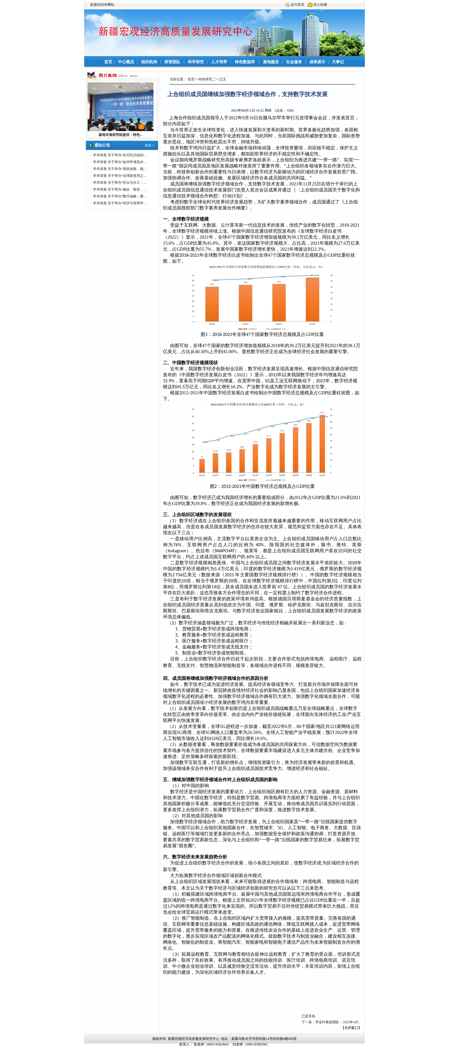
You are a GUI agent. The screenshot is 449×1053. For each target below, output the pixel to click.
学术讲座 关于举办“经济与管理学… (120, 203)
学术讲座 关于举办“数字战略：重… (120, 196)
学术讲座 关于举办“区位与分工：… (120, 183)
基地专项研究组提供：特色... (120, 135)
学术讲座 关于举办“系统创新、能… (120, 169)
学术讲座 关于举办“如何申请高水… (120, 162)
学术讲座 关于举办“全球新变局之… (120, 176)
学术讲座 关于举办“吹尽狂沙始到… (120, 155)
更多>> (150, 145)
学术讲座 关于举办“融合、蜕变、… (120, 189)
